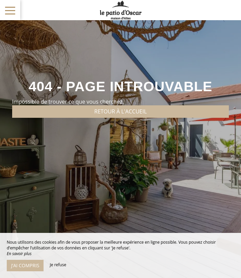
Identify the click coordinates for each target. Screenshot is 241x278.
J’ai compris (25, 265)
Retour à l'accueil (120, 111)
